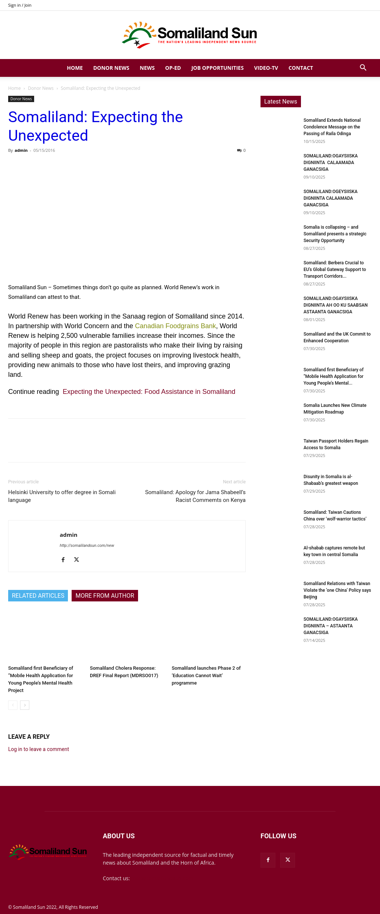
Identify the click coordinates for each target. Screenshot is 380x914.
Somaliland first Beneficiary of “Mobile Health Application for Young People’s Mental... (334, 376)
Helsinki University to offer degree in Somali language (62, 496)
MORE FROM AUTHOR (104, 595)
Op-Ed (173, 67)
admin (20, 150)
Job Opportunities (217, 67)
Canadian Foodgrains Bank (175, 326)
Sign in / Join (20, 5)
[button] (363, 68)
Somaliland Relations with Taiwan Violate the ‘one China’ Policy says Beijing (337, 590)
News (147, 67)
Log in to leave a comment (38, 749)
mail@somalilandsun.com (162, 878)
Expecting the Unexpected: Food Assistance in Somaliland (149, 391)
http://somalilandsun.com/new (87, 545)
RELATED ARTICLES (38, 595)
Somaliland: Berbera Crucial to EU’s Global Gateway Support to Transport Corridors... (335, 269)
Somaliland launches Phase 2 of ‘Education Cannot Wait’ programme (206, 675)
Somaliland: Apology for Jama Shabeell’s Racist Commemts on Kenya (195, 496)
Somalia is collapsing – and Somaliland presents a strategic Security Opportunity (335, 234)
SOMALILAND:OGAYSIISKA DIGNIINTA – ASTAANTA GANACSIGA (331, 626)
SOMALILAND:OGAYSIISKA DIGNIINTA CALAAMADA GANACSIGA (331, 162)
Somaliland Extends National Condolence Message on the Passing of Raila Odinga (332, 127)
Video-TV (266, 67)
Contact (300, 67)
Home (75, 67)
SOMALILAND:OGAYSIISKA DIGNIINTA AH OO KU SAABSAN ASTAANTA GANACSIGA (336, 305)
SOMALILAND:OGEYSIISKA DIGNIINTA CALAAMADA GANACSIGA (330, 198)
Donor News (111, 67)
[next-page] (24, 705)
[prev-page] (12, 705)
